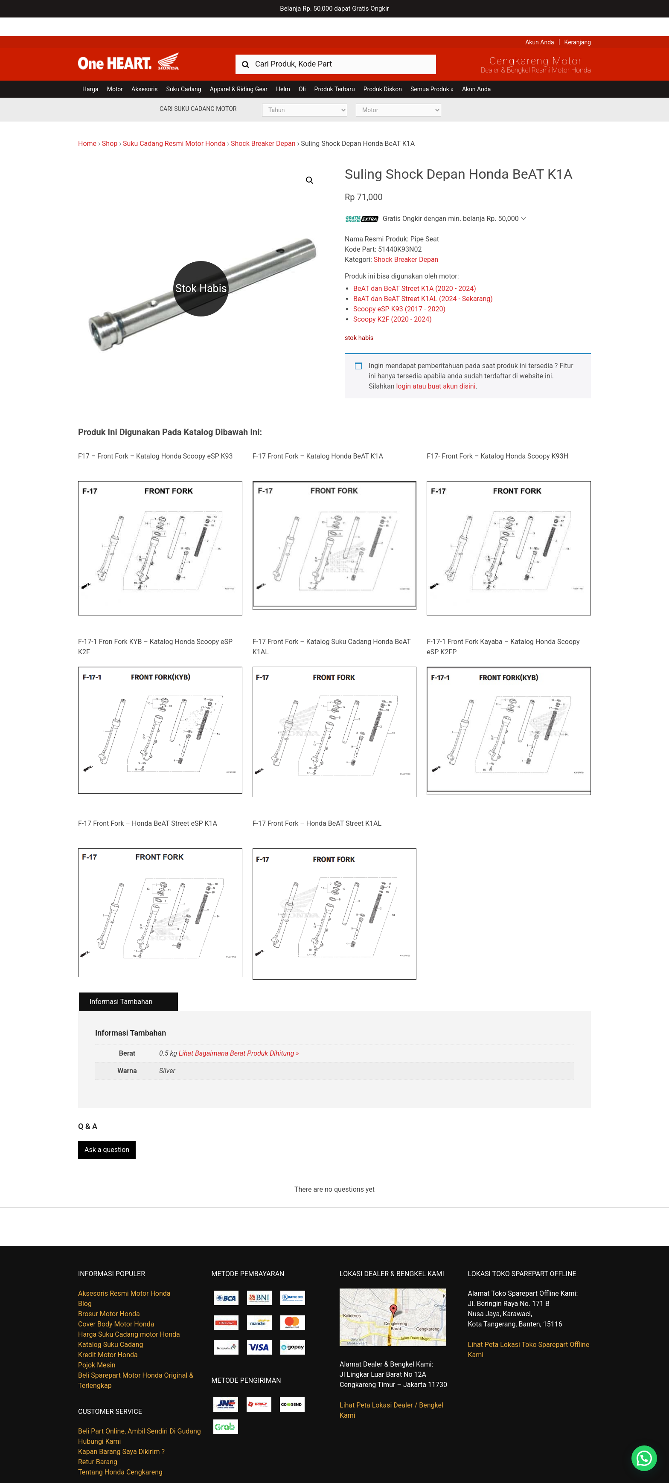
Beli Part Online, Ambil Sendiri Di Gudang (139, 1409)
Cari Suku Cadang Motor (198, 90)
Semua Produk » (432, 70)
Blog (85, 1282)
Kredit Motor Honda (108, 1333)
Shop (109, 125)
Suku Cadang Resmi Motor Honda (174, 125)
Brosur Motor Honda (109, 1292)
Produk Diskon (383, 70)
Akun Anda (539, 23)
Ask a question (106, 1128)
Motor (115, 70)
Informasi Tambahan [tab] (121, 983)
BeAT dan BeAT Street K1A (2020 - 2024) (414, 270)
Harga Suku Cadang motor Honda (129, 1313)
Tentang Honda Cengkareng (120, 1450)
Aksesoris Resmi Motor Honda (124, 1272)
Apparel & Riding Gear (239, 70)
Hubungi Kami (99, 1420)
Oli (302, 70)
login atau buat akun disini (435, 367)
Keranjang (577, 23)
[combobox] (336, 45)
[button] (309, 161)
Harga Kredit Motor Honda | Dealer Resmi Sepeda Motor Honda (140, 45)
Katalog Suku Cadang (110, 1323)
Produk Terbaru (334, 70)
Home (87, 125)
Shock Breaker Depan (263, 125)
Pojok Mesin (97, 1343)
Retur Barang (97, 1440)
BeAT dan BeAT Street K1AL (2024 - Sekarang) (423, 280)
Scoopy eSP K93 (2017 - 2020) (399, 290)
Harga (90, 70)
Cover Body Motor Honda (116, 1302)
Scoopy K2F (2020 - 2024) (392, 300)
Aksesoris (144, 70)
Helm (283, 70)
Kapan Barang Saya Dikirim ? (121, 1430)
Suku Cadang (183, 70)
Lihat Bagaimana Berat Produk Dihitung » (239, 1034)
